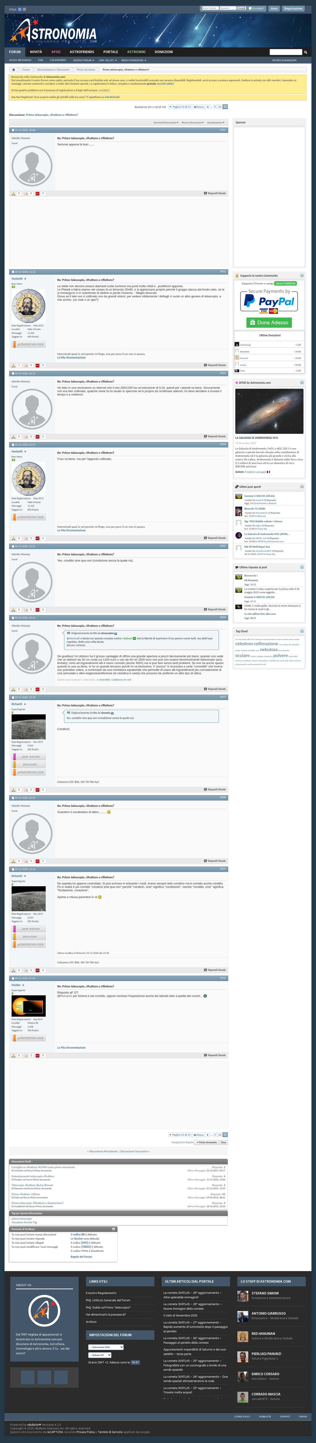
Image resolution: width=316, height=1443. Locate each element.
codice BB (79, 1234)
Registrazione (293, 8)
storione (297, 660)
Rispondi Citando (215, 193)
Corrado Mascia (266, 1394)
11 (225, 106)
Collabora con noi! (121, 679)
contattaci (103, 90)
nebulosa (269, 649)
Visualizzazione (214, 122)
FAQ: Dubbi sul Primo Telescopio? (108, 1307)
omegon (260, 656)
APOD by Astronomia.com (271, 541)
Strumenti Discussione (165, 122)
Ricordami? (256, 8)
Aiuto (274, 8)
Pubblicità (265, 1416)
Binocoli (262, 516)
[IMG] (84, 1242)
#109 (223, 868)
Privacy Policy (86, 1432)
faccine (78, 1238)
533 (252, 639)
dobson (128, 638)
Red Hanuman (263, 1333)
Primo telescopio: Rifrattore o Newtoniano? (38, 1203)
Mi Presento (251, 580)
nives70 (259, 500)
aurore (279, 639)
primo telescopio (22, 1218)
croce (281, 644)
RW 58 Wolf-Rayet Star (257, 546)
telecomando (240, 664)
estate (237, 650)
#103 (223, 373)
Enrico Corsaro (265, 1374)
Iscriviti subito (165, 83)
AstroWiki (105, 679)
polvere (280, 655)
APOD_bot (261, 538)
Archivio (91, 1321)
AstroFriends (82, 51)
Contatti (285, 1416)
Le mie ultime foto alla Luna (260, 613)
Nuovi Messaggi (20, 60)
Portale (110, 51)
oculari (253, 656)
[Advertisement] (222, 31)
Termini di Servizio (110, 1432)
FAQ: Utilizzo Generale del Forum (108, 1300)
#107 (223, 696)
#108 (223, 797)
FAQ (40, 60)
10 (219, 106)
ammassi (258, 639)
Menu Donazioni (132, 60)
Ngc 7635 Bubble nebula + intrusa (263, 521)
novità (36, 51)
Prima (198, 107)
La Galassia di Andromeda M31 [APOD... (267, 534)
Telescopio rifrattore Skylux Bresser (32, 1185)
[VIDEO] (86, 1246)
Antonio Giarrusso (269, 1313)
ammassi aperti (269, 639)
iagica (258, 525)
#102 (223, 271)
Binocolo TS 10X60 (254, 508)
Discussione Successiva (134, 1151)
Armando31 (262, 512)
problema (247, 660)
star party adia (282, 660)
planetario (268, 656)
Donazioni (164, 51)
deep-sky (287, 644)
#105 (223, 545)
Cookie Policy (242, 1416)
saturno (255, 660)
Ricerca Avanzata (284, 60)
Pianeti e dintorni (267, 503)
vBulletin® (34, 1424)
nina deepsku (283, 650)
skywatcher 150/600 (267, 660)
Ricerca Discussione (192, 122)
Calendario (58, 60)
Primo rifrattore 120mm (26, 1194)
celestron (244, 644)
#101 (223, 129)
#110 (223, 977)
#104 (223, 444)
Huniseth (74, 638)
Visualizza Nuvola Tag (24, 1222)
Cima (223, 1142)
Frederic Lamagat (255, 472)
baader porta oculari (290, 639)
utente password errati (256, 664)
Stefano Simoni (265, 1293)
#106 (223, 617)
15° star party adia (243, 639)
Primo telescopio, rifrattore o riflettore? (52, 115)
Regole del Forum (81, 1256)
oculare (242, 655)
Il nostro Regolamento (101, 1293)
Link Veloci (106, 60)
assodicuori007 (263, 550)
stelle (291, 660)
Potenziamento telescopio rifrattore (33, 1176)
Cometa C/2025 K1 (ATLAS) (259, 496)
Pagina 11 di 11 (182, 106)
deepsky (295, 644)
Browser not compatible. (196, 1343)
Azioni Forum (82, 60)
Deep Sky (262, 528)
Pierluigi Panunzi (266, 1353)
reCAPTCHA (55, 1432)
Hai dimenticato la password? (106, 1314)
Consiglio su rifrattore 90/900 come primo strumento (43, 1167)
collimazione (266, 644)
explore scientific (248, 650)
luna (257, 650)
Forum (15, 51)
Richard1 (66, 996)
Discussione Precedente (103, 1151)
